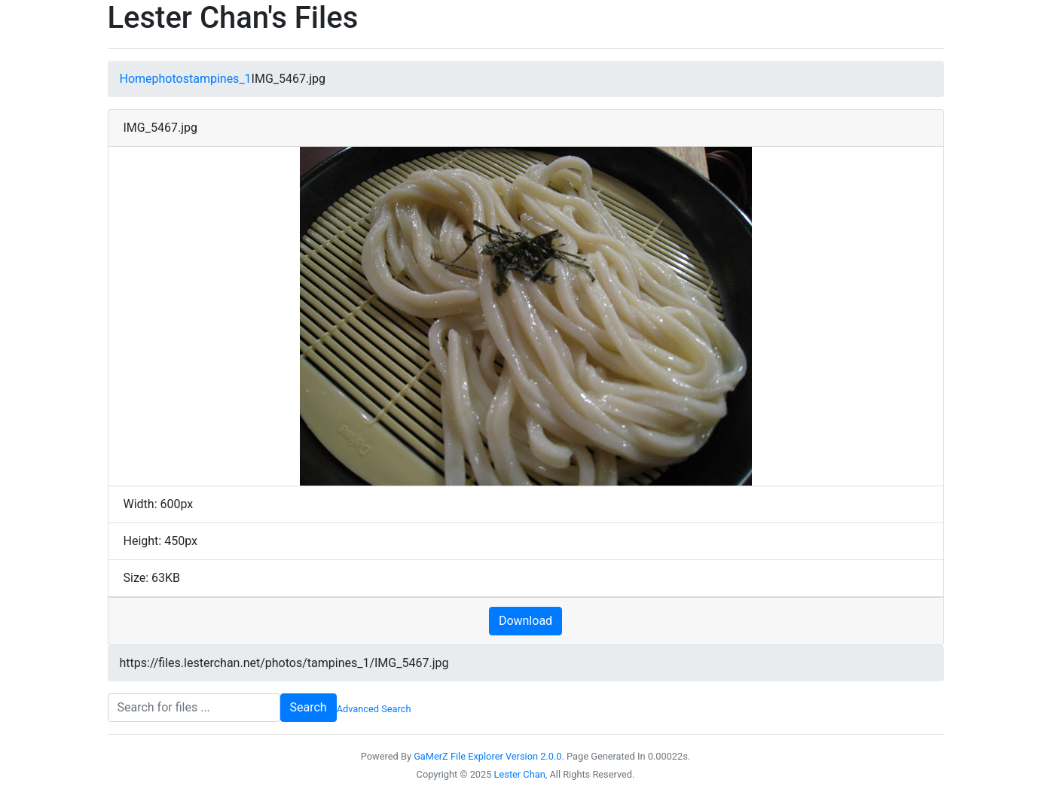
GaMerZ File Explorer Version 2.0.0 (487, 756)
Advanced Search (374, 708)
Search (308, 707)
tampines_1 (220, 79)
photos (170, 79)
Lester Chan (519, 774)
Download (525, 621)
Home (136, 79)
